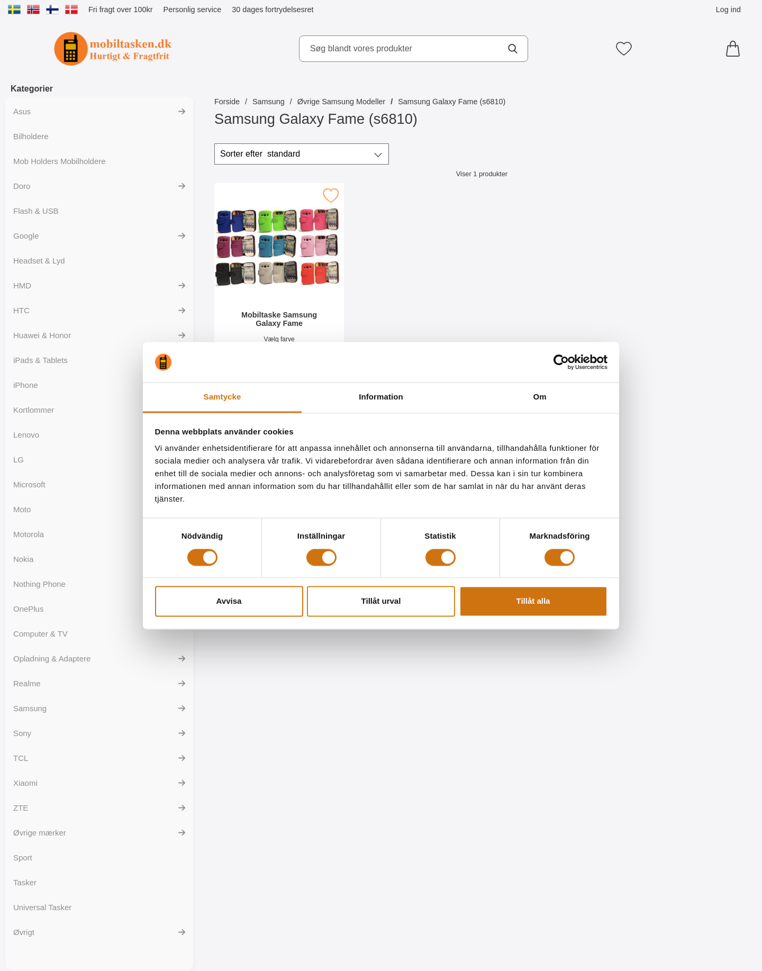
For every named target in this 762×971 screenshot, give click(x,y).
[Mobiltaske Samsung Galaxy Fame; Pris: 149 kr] (279, 279)
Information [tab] (381, 397)
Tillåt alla (533, 601)
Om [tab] (539, 397)
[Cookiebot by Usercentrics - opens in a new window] (561, 362)
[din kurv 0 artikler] (735, 48)
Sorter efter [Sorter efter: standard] (260, 154)
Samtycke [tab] (222, 397)
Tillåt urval (381, 601)
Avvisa (229, 601)
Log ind (728, 9)
